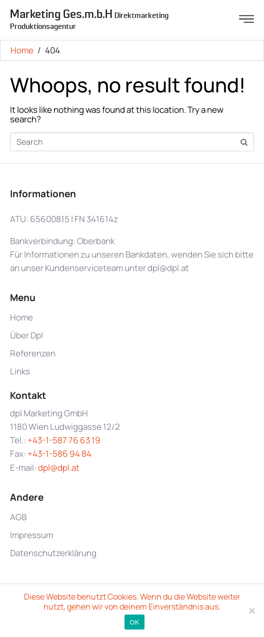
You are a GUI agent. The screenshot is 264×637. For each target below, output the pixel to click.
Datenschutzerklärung (53, 553)
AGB (18, 517)
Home (21, 317)
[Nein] (251, 611)
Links (20, 371)
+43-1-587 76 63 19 (64, 440)
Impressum (31, 535)
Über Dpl (26, 335)
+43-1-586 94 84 (60, 453)
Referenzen (33, 353)
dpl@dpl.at (59, 467)
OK (134, 622)
